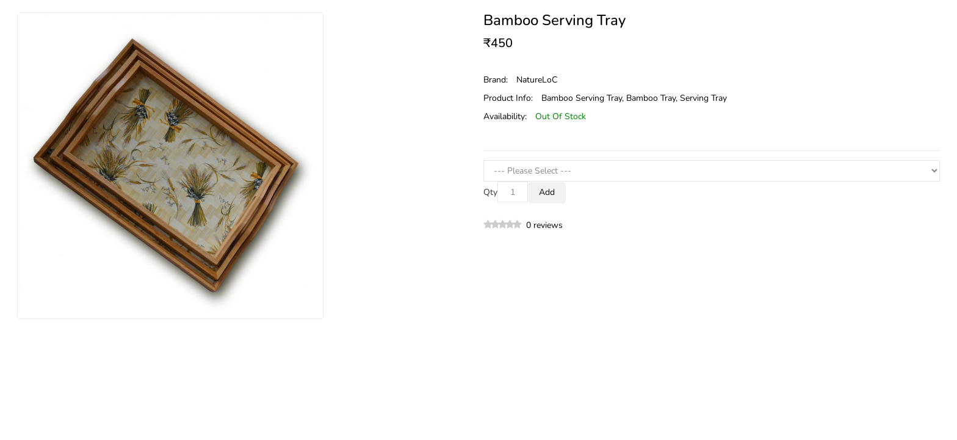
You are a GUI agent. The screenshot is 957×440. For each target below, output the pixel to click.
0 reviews (544, 225)
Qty (490, 192)
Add (547, 192)
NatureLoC (536, 80)
